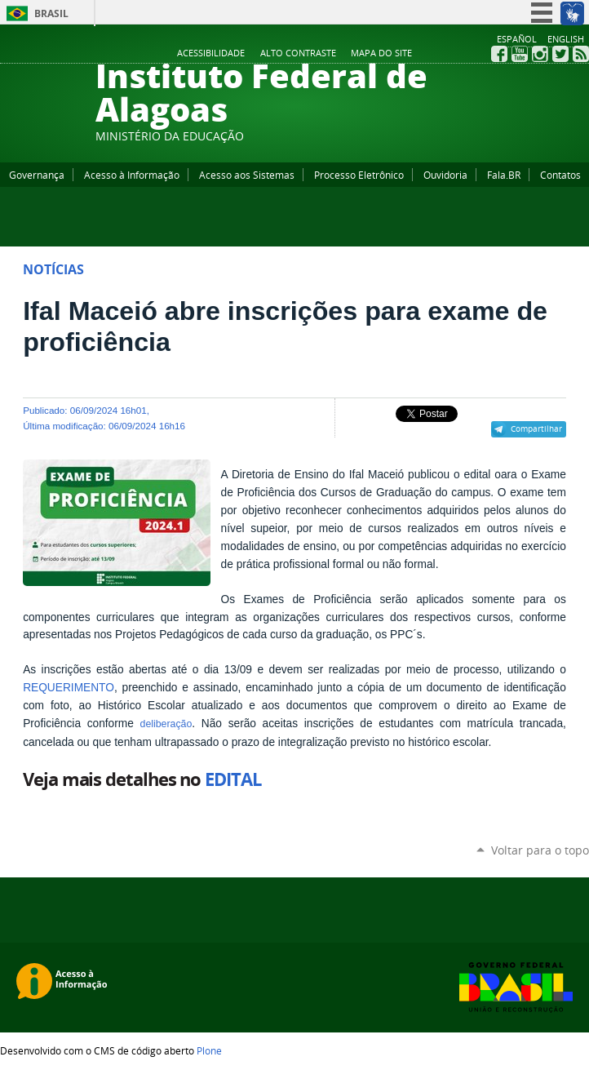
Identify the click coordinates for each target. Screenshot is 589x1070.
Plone (209, 1050)
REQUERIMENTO (68, 688)
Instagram (540, 54)
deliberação (166, 724)
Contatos (560, 174)
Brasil (51, 13)
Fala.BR (503, 174)
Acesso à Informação (131, 174)
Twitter (560, 54)
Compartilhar (536, 428)
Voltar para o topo (540, 850)
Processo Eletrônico (359, 174)
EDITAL (232, 779)
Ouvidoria (445, 174)
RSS (581, 54)
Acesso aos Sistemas (246, 174)
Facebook (499, 54)
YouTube (520, 54)
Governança (36, 174)
